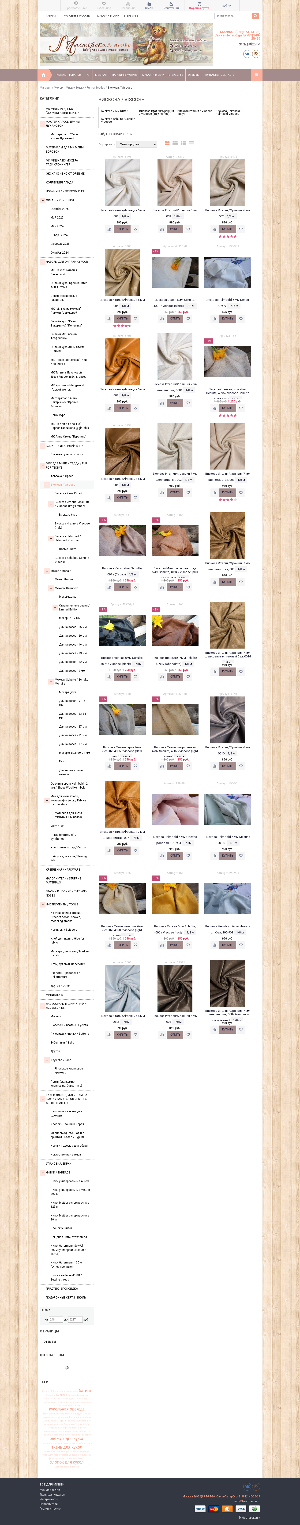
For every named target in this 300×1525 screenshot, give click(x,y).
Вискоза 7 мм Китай (68, 493)
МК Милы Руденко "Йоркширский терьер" (62, 111)
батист (85, 1391)
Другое (55, 1051)
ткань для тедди (51, 1455)
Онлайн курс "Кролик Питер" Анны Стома (69, 285)
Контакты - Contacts (219, 74)
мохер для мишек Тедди (57, 1424)
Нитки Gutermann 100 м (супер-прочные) (66, 1264)
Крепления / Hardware (63, 869)
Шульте (56, 1391)
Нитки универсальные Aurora (70, 1181)
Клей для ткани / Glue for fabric (67, 940)
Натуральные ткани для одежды (66, 1113)
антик (74, 1391)
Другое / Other (60, 985)
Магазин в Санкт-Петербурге (117, 15)
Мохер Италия (64, 579)
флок (51, 1458)
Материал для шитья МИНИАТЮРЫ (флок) (68, 815)
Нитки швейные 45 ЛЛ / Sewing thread (66, 1277)
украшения (75, 1455)
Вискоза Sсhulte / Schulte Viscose (72, 559)
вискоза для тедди (53, 1402)
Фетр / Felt (57, 826)
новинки (64, 1435)
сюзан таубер (70, 1443)
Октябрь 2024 (60, 252)
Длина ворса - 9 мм (72, 670)
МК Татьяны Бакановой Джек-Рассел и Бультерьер (68, 374)
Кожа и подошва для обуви (69, 1145)
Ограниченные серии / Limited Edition (71, 607)
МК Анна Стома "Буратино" (68, 436)
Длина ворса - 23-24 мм (72, 715)
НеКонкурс (58, 415)
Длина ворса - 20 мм (73, 635)
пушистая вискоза (52, 1443)
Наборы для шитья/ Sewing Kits (69, 858)
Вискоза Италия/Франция (62, 446)
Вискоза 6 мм (68, 514)
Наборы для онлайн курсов (64, 262)
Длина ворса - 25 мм (73, 627)
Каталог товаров (73, 75)
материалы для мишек (78, 1414)
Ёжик (62, 761)
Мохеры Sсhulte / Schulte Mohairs (68, 681)
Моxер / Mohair (57, 571)
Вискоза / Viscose (59, 485)
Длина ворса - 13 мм (73, 653)
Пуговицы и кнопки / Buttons (70, 1033)
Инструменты (49, 1499)
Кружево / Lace (57, 1060)
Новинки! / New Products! (65, 191)
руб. (226, 5)
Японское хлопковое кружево (69, 1070)
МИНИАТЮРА (54, 995)
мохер (46, 1420)
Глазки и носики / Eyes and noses (66, 893)
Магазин (45, 87)
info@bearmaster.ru (247, 1501)
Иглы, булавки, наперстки (68, 964)
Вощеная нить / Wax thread (69, 1237)
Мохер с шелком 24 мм (74, 752)
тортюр (64, 1455)
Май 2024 (57, 226)
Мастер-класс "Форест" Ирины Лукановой (66, 136)
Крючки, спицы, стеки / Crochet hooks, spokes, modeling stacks (66, 917)
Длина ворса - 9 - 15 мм (72, 703)
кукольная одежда (67, 1409)
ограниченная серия (80, 1435)
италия (58, 1405)
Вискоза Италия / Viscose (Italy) (72, 525)
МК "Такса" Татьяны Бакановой (64, 272)
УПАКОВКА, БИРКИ (58, 1163)
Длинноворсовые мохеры (71, 772)
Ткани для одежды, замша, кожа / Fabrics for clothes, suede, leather (64, 1099)
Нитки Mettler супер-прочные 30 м (70, 1217)
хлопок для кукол (67, 1462)
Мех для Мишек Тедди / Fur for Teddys (79, 87)
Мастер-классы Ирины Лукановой (60, 123)
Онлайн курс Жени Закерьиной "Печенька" (66, 323)
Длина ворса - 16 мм (73, 644)
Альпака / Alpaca (62, 476)
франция (59, 1458)
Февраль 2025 (60, 243)
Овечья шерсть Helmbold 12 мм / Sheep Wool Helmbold (69, 785)
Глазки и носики (50, 1508)
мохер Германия (61, 1421)
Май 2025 (57, 217)
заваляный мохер (81, 1402)
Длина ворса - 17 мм (73, 744)
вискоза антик (52, 1398)
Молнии (56, 1016)
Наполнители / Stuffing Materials (63, 880)
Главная (50, 15)
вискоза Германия (78, 1395)
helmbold (47, 1391)
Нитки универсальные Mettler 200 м (70, 1191)
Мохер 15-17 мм (69, 618)
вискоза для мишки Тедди (75, 1398)
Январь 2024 (59, 235)
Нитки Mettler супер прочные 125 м (70, 1204)
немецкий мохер (73, 1431)
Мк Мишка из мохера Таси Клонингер (62, 162)
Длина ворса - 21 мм (73, 735)
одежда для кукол (66, 1439)
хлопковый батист (75, 1458)
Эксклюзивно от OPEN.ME (65, 173)
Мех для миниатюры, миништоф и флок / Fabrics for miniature (65, 800)
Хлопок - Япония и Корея (67, 1124)
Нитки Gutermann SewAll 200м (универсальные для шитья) (68, 1250)
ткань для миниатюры (56, 1451)
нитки (86, 1431)
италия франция (71, 1405)
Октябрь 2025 (60, 209)
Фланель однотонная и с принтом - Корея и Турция (68, 1135)
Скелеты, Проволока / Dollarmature (65, 975)
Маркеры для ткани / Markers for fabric (70, 953)
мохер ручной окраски (59, 1428)
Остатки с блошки (57, 200)
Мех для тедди (50, 1490)
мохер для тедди (80, 1424)
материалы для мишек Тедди (59, 1417)
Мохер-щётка (67, 692)
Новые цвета (67, 549)
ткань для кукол (67, 1447)
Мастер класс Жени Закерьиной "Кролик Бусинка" (64, 402)
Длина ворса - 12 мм (73, 662)
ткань (88, 1443)
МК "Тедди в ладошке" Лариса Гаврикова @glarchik (70, 426)
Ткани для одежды (52, 1494)
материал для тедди (53, 1414)
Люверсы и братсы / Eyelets (69, 1025)
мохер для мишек (81, 1421)
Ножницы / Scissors (64, 929)
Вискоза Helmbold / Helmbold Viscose (64, 538)
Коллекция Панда (59, 182)
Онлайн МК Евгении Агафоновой (64, 336)
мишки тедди (83, 1417)
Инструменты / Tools (59, 905)
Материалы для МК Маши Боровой (65, 149)
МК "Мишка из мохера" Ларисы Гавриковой (66, 310)
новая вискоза (50, 1435)
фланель (86, 1455)
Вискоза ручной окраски (67, 454)
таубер (81, 1443)
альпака (66, 1391)
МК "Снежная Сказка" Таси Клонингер (69, 362)
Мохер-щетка (67, 596)
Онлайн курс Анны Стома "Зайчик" (68, 349)
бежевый (51, 1395)
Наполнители (49, 1504)
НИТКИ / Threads (55, 1173)
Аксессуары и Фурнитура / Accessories (63, 1005)
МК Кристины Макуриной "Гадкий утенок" (67, 387)
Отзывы (193, 74)
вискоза (61, 1395)
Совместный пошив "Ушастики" (64, 297)
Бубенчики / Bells (62, 1042)
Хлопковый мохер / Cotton (68, 847)
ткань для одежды (80, 1451)
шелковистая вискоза (67, 1467)
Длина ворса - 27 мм (73, 726)
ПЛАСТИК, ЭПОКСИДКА (62, 1288)
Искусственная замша (66, 1154)
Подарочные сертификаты (66, 1297)
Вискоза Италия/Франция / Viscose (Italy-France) (69, 504)
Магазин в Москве (77, 15)
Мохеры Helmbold (63, 588)
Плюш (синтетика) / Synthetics (63, 836)
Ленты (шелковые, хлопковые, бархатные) (66, 1083)
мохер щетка (79, 1428)
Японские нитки (61, 1228)
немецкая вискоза (54, 1431)
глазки (67, 1402)
